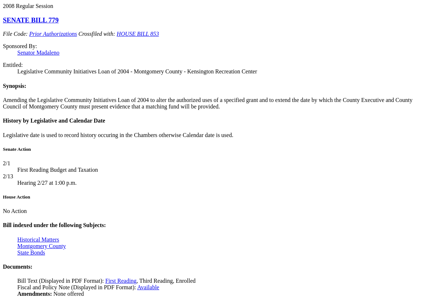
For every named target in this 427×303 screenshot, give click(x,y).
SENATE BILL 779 (31, 20)
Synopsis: (14, 86)
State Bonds (31, 252)
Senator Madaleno (38, 53)
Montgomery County (41, 246)
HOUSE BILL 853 (138, 34)
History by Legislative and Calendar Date (54, 121)
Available (148, 287)
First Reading (121, 281)
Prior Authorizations (53, 34)
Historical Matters (38, 239)
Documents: (17, 267)
